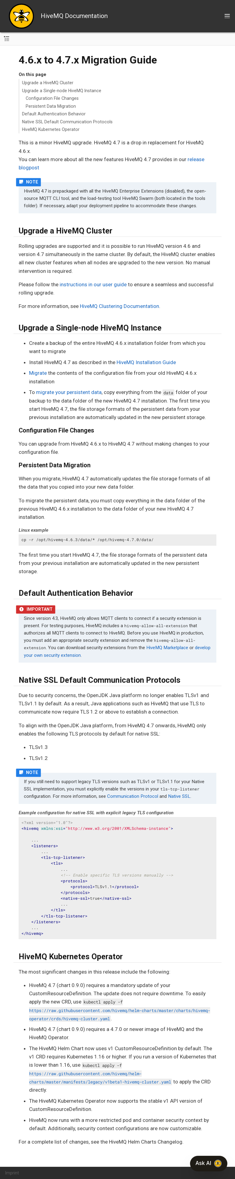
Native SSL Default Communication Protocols (67, 121)
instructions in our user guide (93, 284)
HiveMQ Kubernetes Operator (51, 129)
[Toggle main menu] (227, 16)
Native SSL (179, 796)
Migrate (38, 373)
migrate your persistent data (69, 392)
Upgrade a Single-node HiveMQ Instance (61, 90)
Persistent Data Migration (51, 106)
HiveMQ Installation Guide (146, 362)
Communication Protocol (132, 796)
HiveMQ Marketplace (167, 647)
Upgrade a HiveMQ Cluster (47, 82)
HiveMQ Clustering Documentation (119, 306)
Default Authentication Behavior (54, 113)
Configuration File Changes (52, 98)
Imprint (12, 1172)
